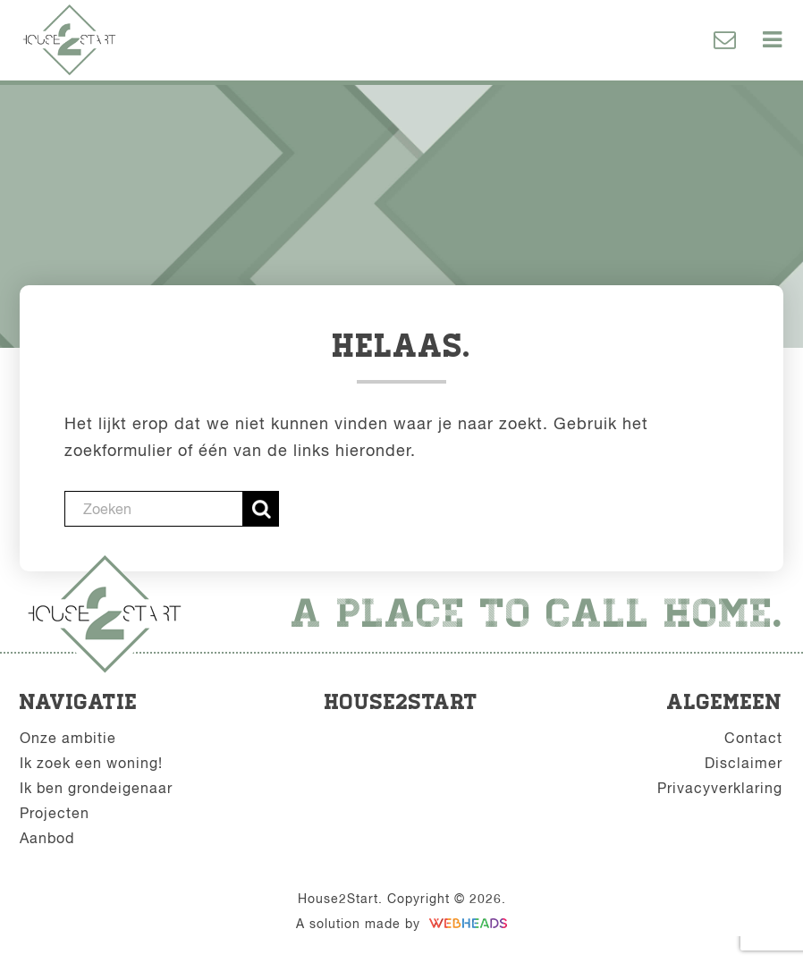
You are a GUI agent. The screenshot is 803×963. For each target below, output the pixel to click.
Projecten (54, 813)
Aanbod (47, 838)
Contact (753, 738)
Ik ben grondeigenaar (96, 788)
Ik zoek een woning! (91, 763)
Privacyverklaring (719, 788)
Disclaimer (743, 763)
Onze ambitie (68, 738)
